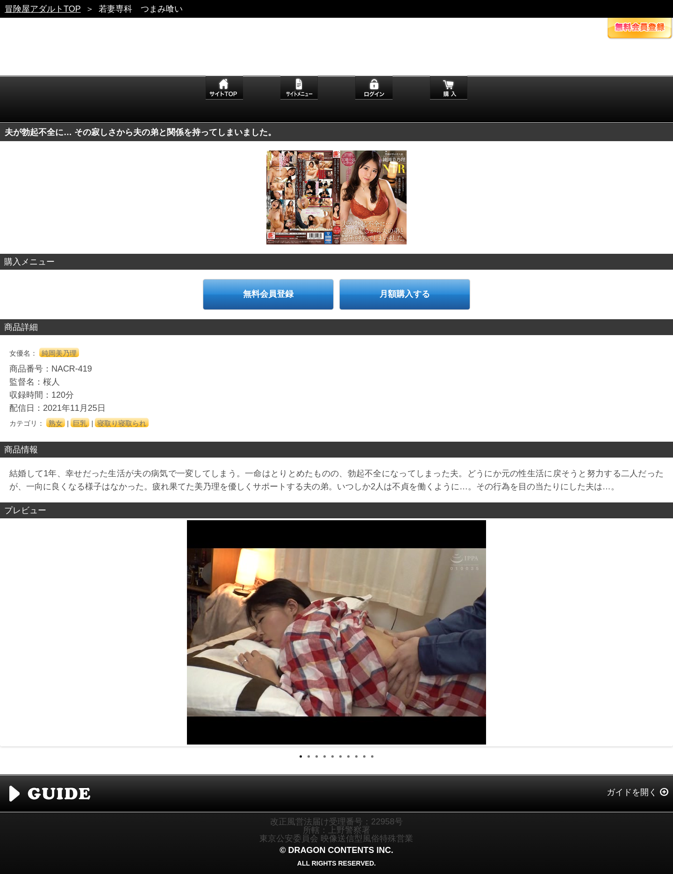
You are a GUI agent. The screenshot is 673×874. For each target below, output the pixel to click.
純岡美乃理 (59, 353)
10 (372, 756)
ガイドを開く (632, 792)
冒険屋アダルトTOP (43, 9)
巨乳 (80, 423)
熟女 (56, 423)
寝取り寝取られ (121, 423)
